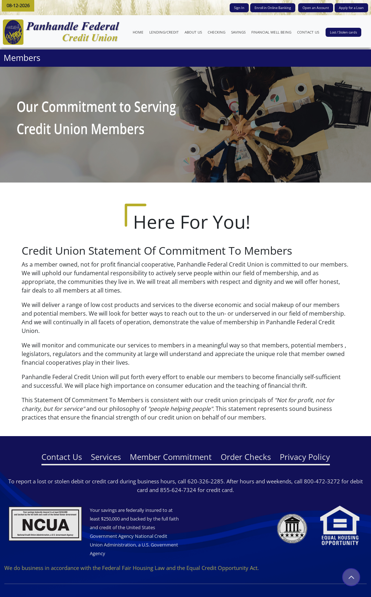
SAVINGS (238, 32)
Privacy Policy (305, 456)
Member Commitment (171, 456)
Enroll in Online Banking (273, 7)
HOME (139, 32)
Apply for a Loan (351, 7)
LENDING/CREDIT (164, 32)
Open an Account (315, 7)
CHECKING (216, 32)
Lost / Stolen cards (343, 32)
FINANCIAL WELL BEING (272, 32)
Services (106, 456)
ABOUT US (195, 32)
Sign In (239, 7)
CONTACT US (309, 32)
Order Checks (246, 456)
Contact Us (61, 456)
